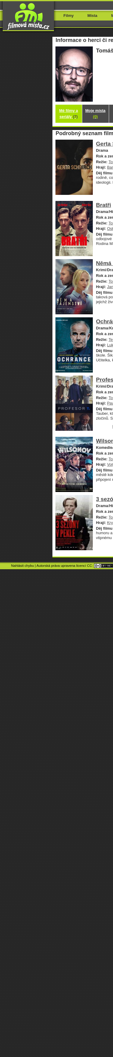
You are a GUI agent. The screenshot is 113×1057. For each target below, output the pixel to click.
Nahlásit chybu (22, 565)
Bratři (103, 205)
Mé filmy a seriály (68, 113)
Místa (92, 15)
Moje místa (95, 113)
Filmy (69, 15)
